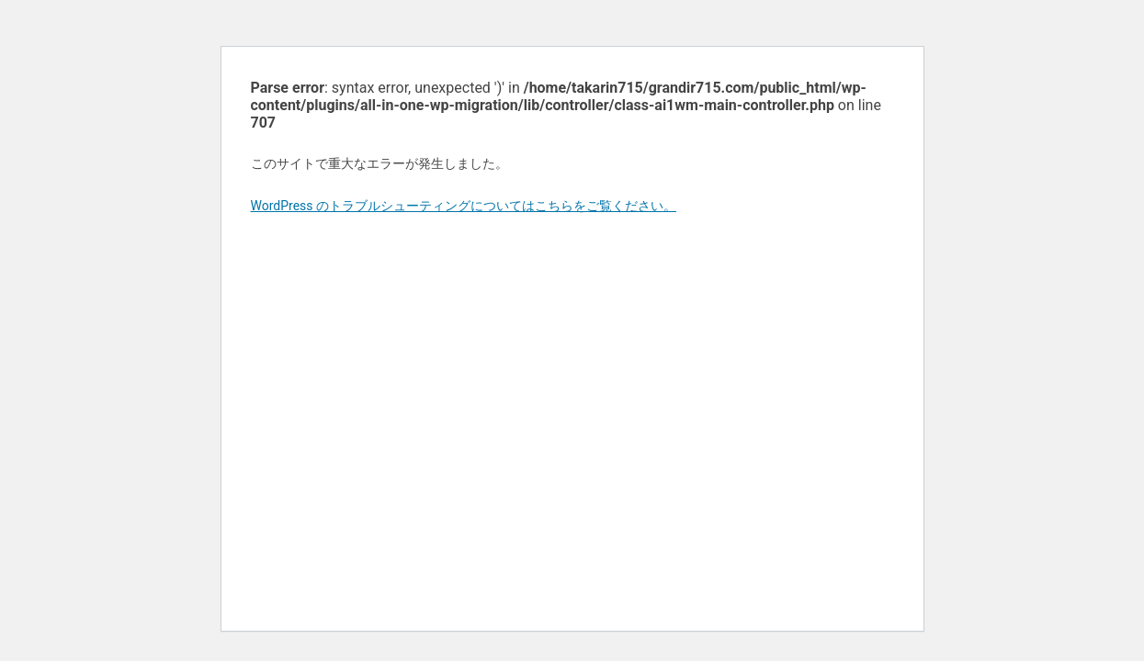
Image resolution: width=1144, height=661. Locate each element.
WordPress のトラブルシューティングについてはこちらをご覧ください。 (464, 205)
